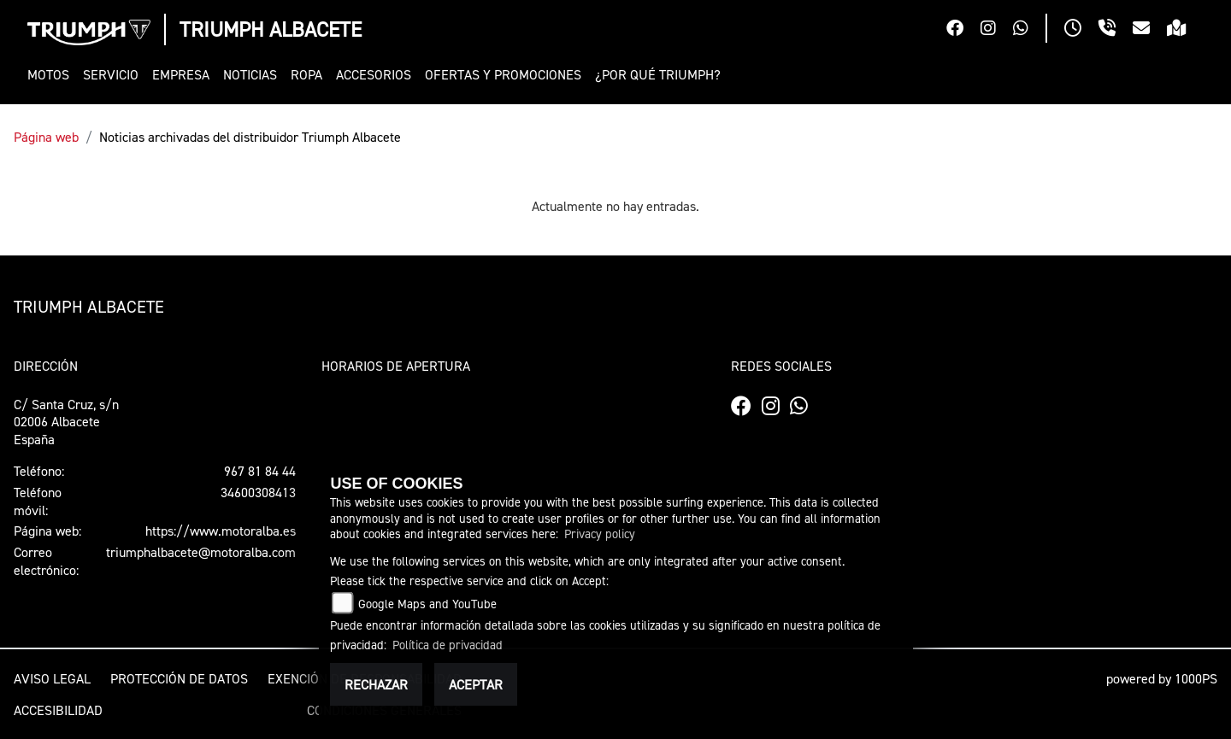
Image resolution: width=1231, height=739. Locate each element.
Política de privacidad (447, 644)
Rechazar (376, 684)
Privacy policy (599, 533)
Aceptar (476, 684)
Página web (46, 136)
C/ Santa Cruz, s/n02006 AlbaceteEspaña (66, 422)
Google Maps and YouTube (427, 603)
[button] (51, 75)
